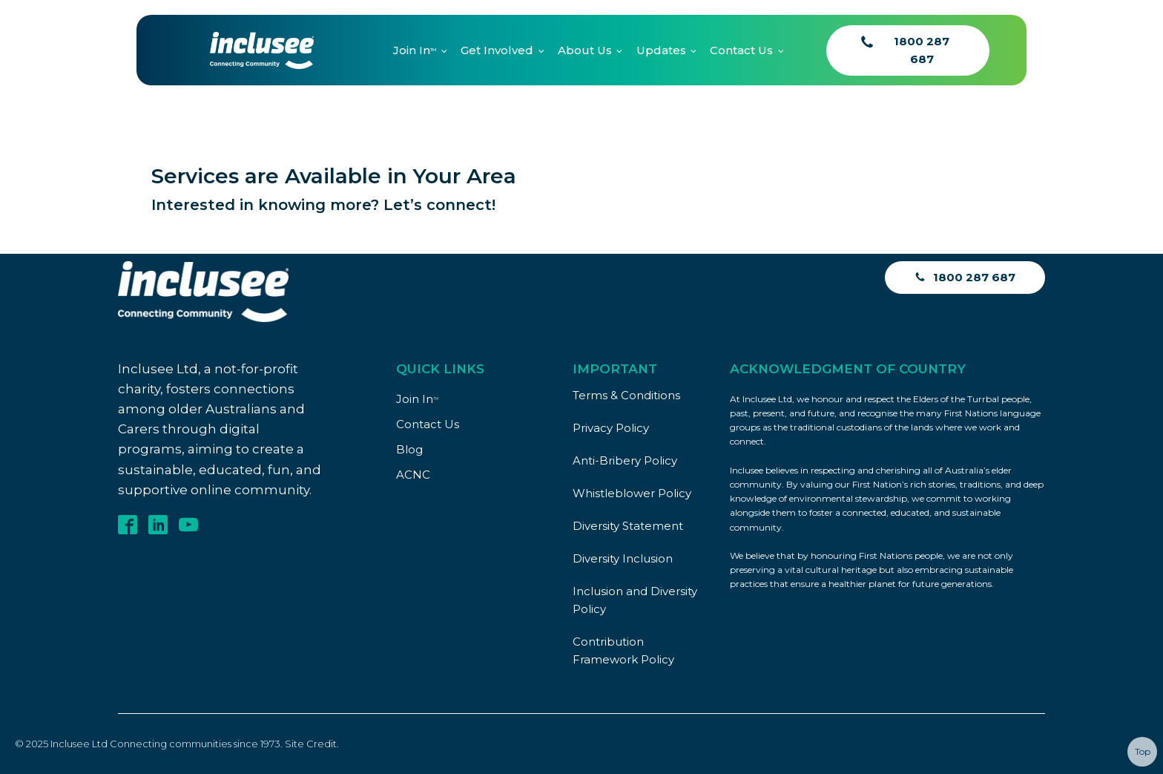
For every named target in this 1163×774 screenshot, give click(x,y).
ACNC (413, 475)
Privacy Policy (611, 428)
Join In (414, 50)
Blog (409, 449)
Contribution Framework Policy (623, 650)
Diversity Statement (628, 526)
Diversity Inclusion (623, 558)
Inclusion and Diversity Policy (635, 600)
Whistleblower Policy (632, 493)
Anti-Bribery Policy (625, 460)
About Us (585, 50)
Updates (661, 50)
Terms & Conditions (626, 395)
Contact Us (741, 50)
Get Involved (497, 50)
